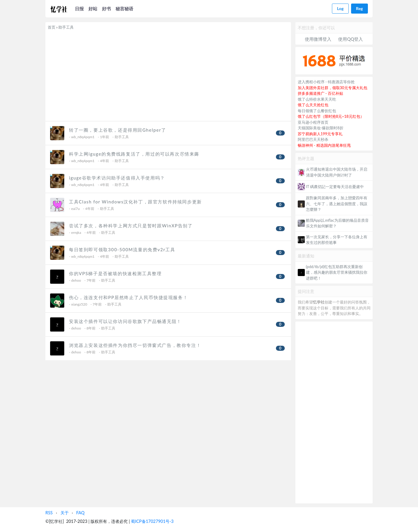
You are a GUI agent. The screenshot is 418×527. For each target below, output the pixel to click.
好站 (92, 8)
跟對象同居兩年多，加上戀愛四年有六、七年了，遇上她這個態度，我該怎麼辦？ (336, 203)
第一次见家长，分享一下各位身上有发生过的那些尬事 (336, 239)
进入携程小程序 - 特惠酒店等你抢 (326, 81)
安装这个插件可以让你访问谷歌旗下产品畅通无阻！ (125, 321)
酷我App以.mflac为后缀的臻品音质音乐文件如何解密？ (337, 223)
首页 (51, 27)
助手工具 (66, 27)
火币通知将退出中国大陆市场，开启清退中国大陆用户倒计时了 (336, 172)
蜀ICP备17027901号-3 (152, 521)
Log (340, 8)
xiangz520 (79, 304)
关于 (64, 512)
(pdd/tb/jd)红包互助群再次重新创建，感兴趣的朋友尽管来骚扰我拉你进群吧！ (336, 272)
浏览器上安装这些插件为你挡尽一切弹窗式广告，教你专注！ (135, 345)
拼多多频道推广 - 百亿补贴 (320, 93)
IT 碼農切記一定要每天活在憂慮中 (335, 186)
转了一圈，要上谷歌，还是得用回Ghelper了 (117, 130)
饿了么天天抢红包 (313, 104)
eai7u (75, 208)
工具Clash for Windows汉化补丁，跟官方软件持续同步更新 (135, 201)
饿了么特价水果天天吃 (317, 99)
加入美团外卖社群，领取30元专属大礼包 (332, 87)
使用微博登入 (318, 39)
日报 (79, 8)
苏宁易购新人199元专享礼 (320, 133)
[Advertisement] (168, 74)
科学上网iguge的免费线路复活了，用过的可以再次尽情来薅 (134, 153)
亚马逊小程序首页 (313, 122)
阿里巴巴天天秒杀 (313, 139)
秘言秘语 (124, 8)
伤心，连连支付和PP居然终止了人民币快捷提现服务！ (128, 297)
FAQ (80, 512)
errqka (76, 232)
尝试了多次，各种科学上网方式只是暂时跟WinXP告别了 (131, 225)
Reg (359, 8)
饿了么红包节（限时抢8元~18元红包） (331, 116)
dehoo (76, 280)
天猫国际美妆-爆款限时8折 (320, 127)
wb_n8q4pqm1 (82, 137)
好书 (106, 8)
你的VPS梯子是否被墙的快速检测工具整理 (115, 273)
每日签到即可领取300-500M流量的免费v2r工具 (122, 249)
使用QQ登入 (350, 39)
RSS (49, 512)
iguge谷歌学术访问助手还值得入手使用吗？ (117, 177)
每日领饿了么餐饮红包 (317, 110)
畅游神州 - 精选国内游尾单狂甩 (324, 145)
